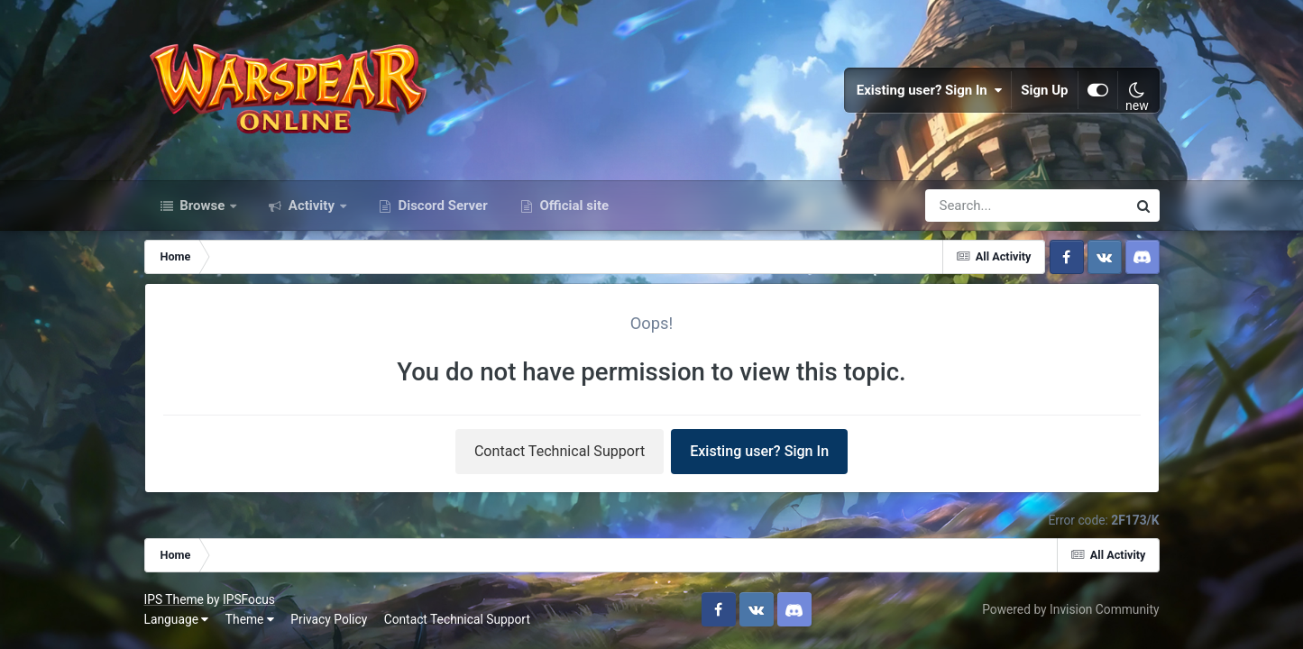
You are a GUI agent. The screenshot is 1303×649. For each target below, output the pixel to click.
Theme (249, 619)
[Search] (974, 205)
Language (176, 619)
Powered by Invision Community (1070, 609)
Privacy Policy (328, 619)
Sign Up (1044, 90)
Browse (203, 205)
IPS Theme (174, 599)
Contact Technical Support (559, 451)
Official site (573, 205)
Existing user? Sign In (930, 90)
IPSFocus (249, 599)
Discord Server (441, 205)
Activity (311, 205)
